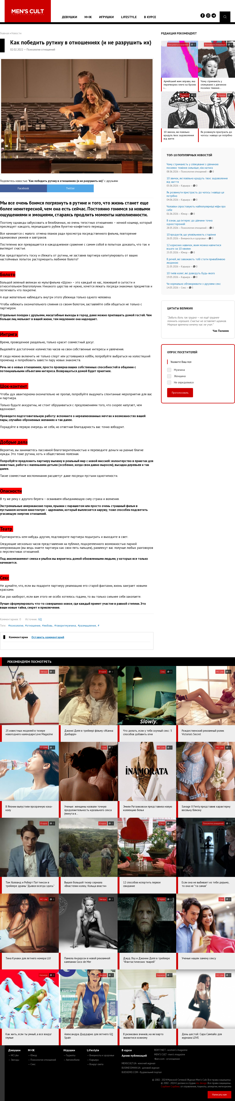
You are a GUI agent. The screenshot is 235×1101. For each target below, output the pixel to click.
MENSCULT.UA (138, 1063)
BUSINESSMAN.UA (140, 1067)
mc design (201, 1083)
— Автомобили (71, 1059)
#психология (15, 625)
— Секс (31, 1064)
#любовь (47, 625)
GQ (40, 619)
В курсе (150, 17)
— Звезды (13, 1059)
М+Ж (88, 17)
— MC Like (13, 1055)
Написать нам (219, 1094)
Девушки (69, 17)
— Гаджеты (69, 1055)
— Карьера (93, 1059)
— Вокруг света (95, 1064)
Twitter (57, 188)
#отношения (32, 625)
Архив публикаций (134, 1055)
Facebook (19, 188)
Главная (4, 33)
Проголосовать (180, 392)
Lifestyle (129, 17)
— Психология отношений (42, 1059)
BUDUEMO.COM (142, 1072)
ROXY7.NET (170, 1050)
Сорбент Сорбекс (170, 1086)
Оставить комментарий (47, 637)
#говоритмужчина (65, 625)
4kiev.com (167, 1058)
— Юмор (32, 1055)
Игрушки (106, 17)
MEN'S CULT (169, 1054)
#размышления (87, 625)
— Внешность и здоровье (100, 1055)
